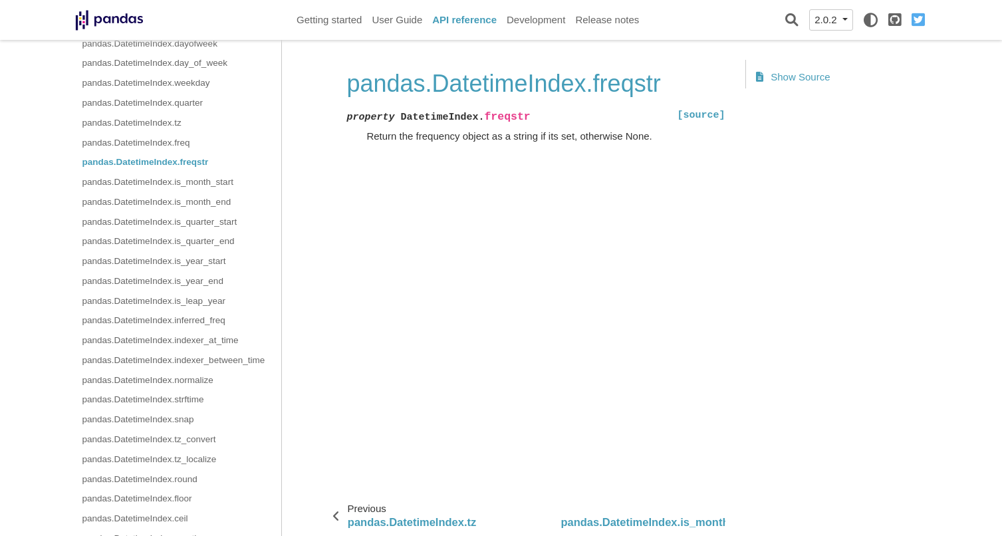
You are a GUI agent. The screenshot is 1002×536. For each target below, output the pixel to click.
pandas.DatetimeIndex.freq (136, 143)
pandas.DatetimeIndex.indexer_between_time (173, 360)
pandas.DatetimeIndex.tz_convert (149, 439)
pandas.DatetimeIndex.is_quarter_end (158, 241)
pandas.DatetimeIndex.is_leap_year (153, 301)
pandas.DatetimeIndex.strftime (143, 399)
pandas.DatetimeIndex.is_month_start (157, 182)
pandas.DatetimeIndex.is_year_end (152, 281)
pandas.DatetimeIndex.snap (138, 419)
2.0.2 (827, 19)
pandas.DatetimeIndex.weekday (146, 83)
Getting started (329, 19)
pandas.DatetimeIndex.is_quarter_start (159, 222)
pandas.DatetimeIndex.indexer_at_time (160, 340)
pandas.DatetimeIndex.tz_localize (149, 459)
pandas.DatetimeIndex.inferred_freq (153, 320)
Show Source (793, 76)
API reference (464, 19)
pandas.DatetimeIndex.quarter (142, 103)
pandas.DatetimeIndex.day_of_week (154, 63)
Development (536, 19)
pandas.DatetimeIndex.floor (137, 498)
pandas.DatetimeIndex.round (139, 479)
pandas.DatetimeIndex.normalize (147, 380)
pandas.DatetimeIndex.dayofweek (149, 44)
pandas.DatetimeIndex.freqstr (145, 162)
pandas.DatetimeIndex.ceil (135, 518)
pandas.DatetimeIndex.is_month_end (156, 202)
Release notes (607, 19)
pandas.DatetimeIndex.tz (132, 123)
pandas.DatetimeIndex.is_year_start (154, 261)
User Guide (397, 19)
